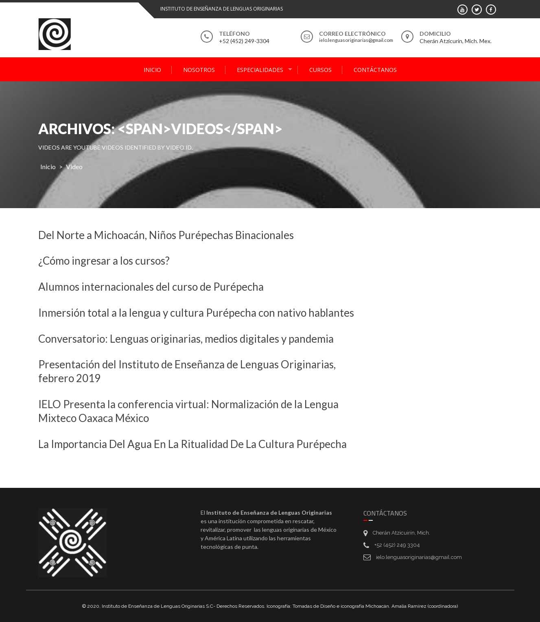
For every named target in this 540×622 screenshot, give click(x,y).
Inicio (152, 70)
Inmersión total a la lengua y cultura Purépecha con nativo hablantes (196, 312)
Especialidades (260, 70)
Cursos (320, 70)
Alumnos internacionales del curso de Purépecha (151, 286)
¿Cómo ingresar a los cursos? (104, 260)
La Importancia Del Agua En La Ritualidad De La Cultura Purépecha (192, 443)
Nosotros (199, 70)
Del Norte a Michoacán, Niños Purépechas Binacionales (166, 234)
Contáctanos (375, 70)
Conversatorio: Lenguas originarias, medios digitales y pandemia (186, 338)
